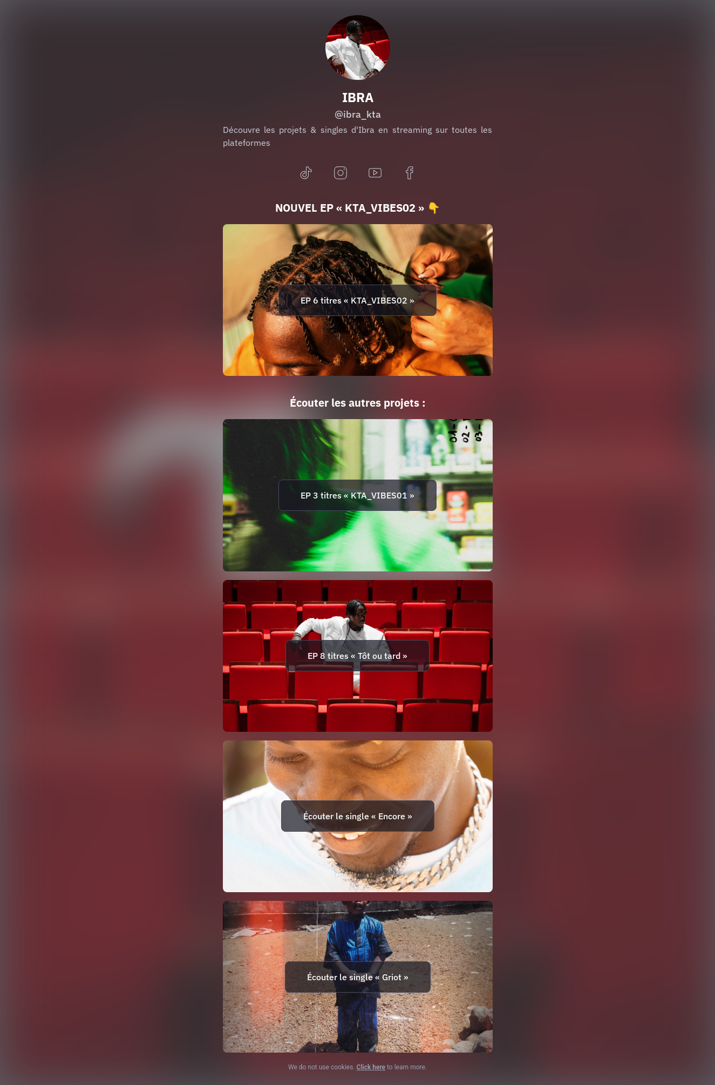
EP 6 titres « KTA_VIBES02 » (357, 300)
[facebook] (409, 173)
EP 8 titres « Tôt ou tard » (357, 655)
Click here (371, 1067)
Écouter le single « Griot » (357, 977)
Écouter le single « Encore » (357, 816)
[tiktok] (306, 173)
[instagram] (340, 173)
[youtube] (375, 173)
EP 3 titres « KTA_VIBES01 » (357, 495)
